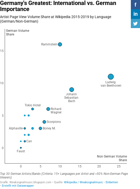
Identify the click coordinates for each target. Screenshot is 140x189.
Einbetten (112, 182)
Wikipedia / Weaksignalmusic (83, 182)
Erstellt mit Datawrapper (18, 185)
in (135, 14)
